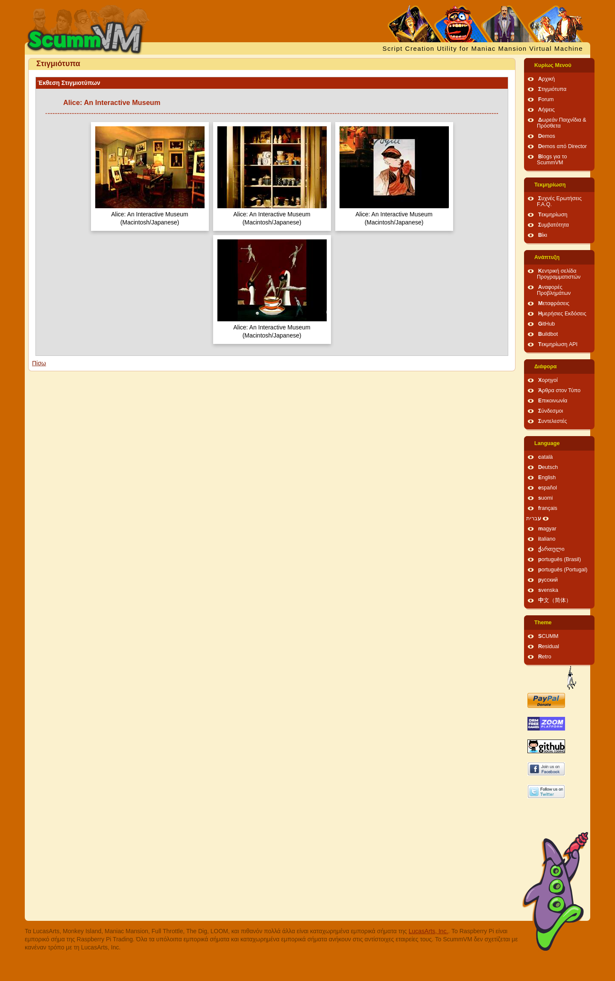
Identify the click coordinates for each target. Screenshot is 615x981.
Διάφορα (545, 367)
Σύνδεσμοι (550, 411)
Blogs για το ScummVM (552, 160)
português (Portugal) (563, 570)
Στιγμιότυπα (552, 89)
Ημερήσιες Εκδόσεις (562, 314)
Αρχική (546, 79)
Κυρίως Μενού (552, 65)
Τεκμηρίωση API (557, 344)
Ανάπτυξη (546, 257)
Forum (546, 99)
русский (548, 580)
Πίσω (39, 363)
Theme (543, 623)
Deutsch (548, 467)
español (547, 488)
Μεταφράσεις (553, 303)
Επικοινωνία (552, 401)
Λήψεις (546, 110)
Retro (544, 657)
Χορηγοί (548, 380)
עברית (533, 518)
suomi (545, 498)
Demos (546, 136)
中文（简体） (554, 600)
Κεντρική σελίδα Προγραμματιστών (558, 274)
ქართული (551, 549)
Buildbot (548, 334)
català (545, 457)
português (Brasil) (559, 559)
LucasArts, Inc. (428, 931)
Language (546, 443)
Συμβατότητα (553, 225)
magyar (547, 529)
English (547, 477)
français (547, 508)
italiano (547, 539)
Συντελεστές (552, 421)
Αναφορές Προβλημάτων (554, 290)
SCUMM (548, 636)
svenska (548, 590)
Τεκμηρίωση (549, 185)
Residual (548, 646)
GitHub (546, 324)
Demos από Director (562, 146)
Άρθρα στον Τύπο (559, 390)
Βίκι (542, 235)
